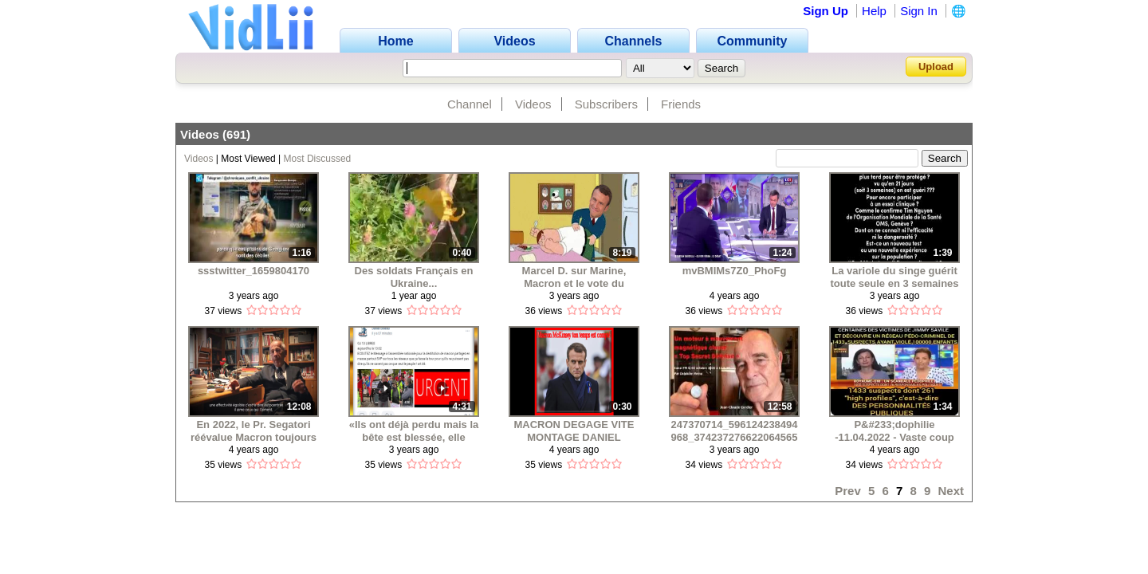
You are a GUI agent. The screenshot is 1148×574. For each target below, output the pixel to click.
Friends (681, 104)
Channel (469, 104)
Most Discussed (318, 158)
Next (951, 490)
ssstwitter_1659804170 (253, 271)
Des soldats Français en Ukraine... (414, 277)
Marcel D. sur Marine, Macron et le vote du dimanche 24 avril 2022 (574, 277)
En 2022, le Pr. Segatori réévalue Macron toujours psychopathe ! (253, 431)
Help (874, 11)
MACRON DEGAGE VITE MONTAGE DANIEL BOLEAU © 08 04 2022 (574, 431)
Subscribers (606, 104)
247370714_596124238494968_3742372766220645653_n (733, 431)
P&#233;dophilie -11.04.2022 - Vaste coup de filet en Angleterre (894, 431)
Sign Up (825, 11)
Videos (533, 104)
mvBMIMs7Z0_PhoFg (734, 271)
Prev (848, 490)
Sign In (919, 11)
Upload (935, 67)
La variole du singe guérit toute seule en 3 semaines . (894, 277)
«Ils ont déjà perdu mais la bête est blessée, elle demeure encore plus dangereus (414, 431)
